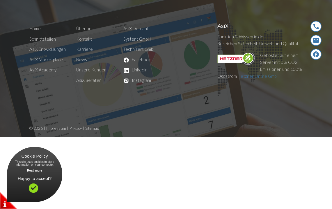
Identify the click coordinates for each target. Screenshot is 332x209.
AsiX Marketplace (46, 59)
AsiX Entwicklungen (47, 49)
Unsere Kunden (91, 69)
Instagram (137, 80)
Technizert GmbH (139, 49)
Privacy (75, 128)
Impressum (56, 128)
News (81, 59)
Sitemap (92, 128)
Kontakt (84, 39)
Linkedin (135, 69)
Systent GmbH (137, 39)
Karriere (84, 49)
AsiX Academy (42, 69)
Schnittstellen (42, 39)
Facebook (137, 59)
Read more (34, 170)
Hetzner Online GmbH (259, 76)
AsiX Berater (88, 80)
